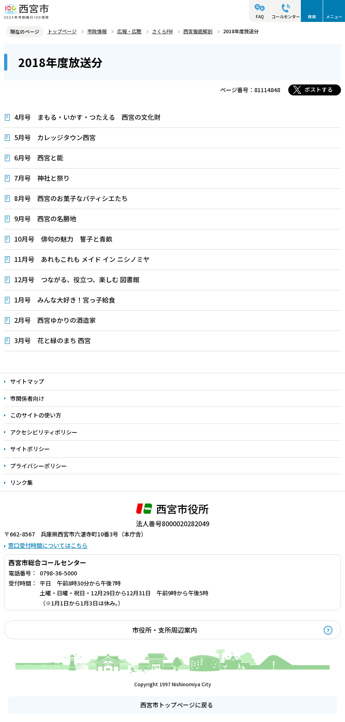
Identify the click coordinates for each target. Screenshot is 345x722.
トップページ (62, 31)
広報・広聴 (129, 31)
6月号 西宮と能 (38, 157)
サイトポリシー (30, 449)
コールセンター (286, 16)
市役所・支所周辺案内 (164, 630)
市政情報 (97, 31)
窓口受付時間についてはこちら (48, 545)
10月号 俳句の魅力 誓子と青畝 (63, 239)
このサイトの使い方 (35, 415)
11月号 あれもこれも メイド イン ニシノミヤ (82, 259)
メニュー (334, 16)
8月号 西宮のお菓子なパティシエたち (71, 198)
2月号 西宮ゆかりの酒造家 (55, 320)
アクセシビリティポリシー (43, 432)
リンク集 (21, 482)
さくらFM (162, 31)
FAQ (260, 16)
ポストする (318, 89)
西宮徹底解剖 (197, 31)
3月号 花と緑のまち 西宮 (52, 340)
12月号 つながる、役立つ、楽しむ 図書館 (76, 279)
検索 (312, 16)
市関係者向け (27, 398)
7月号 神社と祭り (42, 178)
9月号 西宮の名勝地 (45, 218)
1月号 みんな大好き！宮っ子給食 (64, 300)
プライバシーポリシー (38, 466)
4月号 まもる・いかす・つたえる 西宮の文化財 (87, 117)
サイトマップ (27, 381)
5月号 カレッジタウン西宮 (55, 137)
